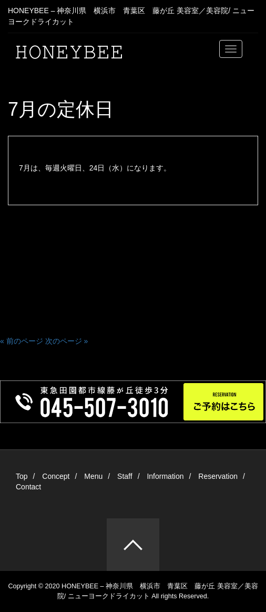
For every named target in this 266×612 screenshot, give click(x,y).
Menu (93, 476)
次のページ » (66, 341)
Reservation (218, 476)
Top (22, 476)
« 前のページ (21, 341)
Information (165, 476)
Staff (124, 476)
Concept (55, 476)
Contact (28, 487)
